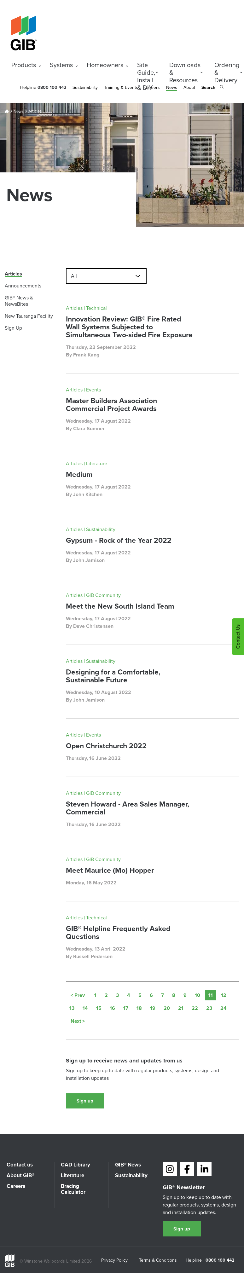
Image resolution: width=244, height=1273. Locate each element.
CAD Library (75, 1165)
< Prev (78, 995)
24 (223, 1008)
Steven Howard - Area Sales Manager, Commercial (127, 808)
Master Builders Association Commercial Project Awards (111, 404)
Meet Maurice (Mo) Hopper (110, 870)
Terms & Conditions (158, 1260)
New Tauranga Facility (29, 316)
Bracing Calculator (73, 1189)
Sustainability (85, 87)
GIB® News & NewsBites (19, 301)
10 (197, 995)
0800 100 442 (220, 1260)
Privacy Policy (114, 1260)
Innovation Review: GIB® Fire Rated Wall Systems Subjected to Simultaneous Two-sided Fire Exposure (129, 327)
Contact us (20, 1165)
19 (152, 1008)
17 (125, 1008)
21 (180, 1008)
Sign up (85, 1100)
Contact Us (237, 636)
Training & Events (121, 87)
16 (112, 1008)
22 (195, 1008)
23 (209, 1008)
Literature (72, 1175)
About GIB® (20, 1175)
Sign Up (13, 328)
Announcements (23, 285)
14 (85, 1008)
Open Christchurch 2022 (106, 745)
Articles (13, 273)
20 (167, 1008)
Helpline (28, 87)
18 (139, 1008)
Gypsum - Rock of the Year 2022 (118, 540)
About (189, 87)
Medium (79, 474)
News (171, 87)
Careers (16, 1186)
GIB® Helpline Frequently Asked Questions (118, 932)
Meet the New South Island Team (120, 606)
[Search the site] (212, 88)
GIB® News (128, 1165)
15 (99, 1008)
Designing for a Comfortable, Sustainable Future (113, 676)
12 (223, 995)
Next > (78, 1021)
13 (71, 1008)
